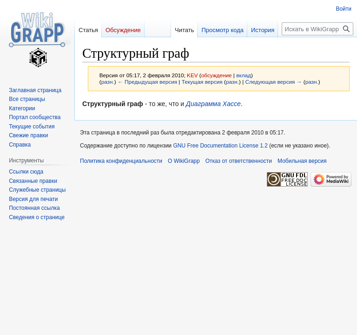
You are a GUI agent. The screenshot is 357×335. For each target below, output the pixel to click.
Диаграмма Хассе (213, 103)
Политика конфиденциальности (121, 161)
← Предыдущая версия (147, 82)
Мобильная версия (302, 161)
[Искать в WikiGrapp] (317, 28)
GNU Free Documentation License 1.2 (220, 145)
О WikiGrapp (184, 161)
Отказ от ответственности (238, 161)
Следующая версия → (273, 82)
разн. (107, 82)
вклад (243, 75)
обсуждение (216, 75)
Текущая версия (202, 82)
